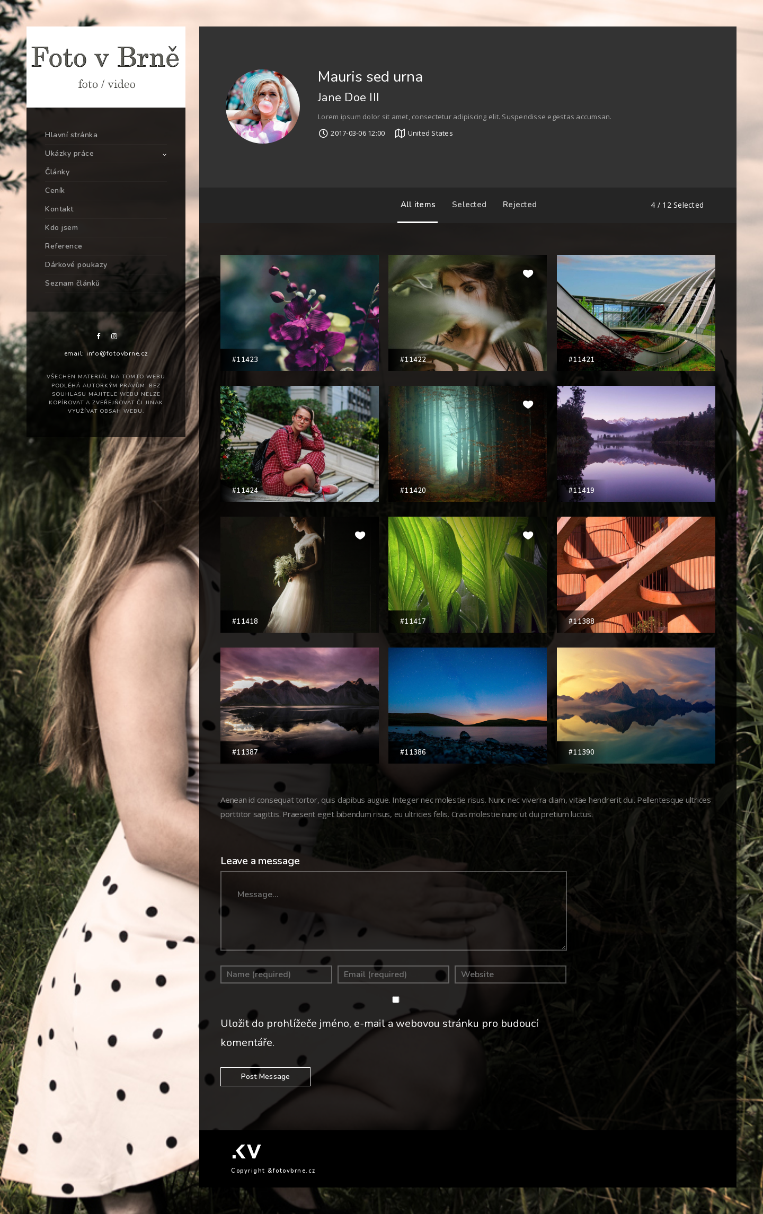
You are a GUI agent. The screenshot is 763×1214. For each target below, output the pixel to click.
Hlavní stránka (71, 135)
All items (415, 204)
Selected (466, 204)
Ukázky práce (69, 153)
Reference (64, 246)
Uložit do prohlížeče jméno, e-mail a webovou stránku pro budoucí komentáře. (379, 1033)
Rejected (517, 204)
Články (57, 172)
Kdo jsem (61, 228)
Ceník (55, 190)
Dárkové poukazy (76, 265)
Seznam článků (72, 283)
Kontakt (59, 209)
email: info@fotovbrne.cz (106, 353)
